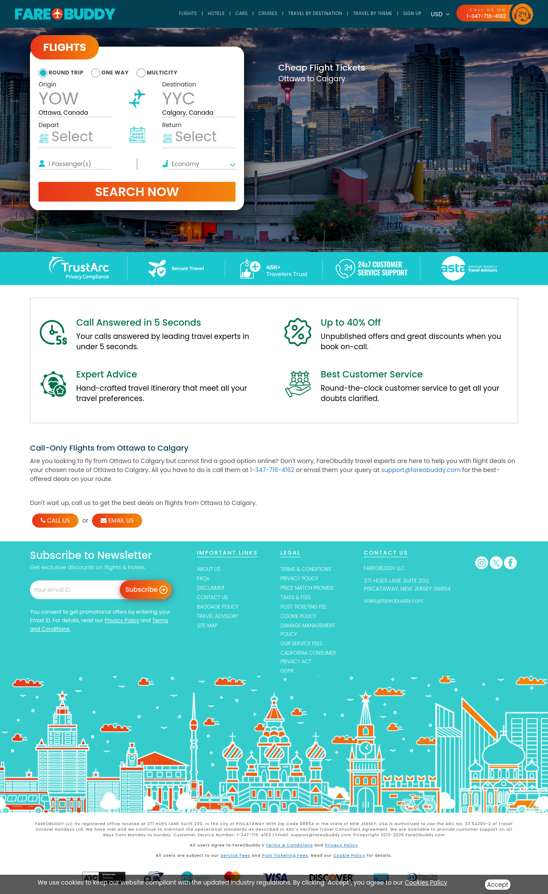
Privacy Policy (121, 620)
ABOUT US (210, 569)
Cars (219, 13)
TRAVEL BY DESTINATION (300, 13)
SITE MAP (208, 627)
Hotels (191, 13)
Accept (498, 884)
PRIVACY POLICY (301, 579)
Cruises (248, 13)
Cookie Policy (348, 857)
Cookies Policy (426, 882)
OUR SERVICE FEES (303, 646)
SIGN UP (408, 13)
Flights (161, 13)
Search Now (137, 191)
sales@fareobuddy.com (397, 601)
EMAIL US (117, 520)
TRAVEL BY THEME (364, 13)
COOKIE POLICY (300, 617)
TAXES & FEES (297, 598)
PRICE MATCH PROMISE (310, 589)
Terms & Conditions (290, 847)
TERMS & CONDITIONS (308, 569)
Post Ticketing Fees (285, 857)
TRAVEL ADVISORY (220, 617)
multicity (177, 72)
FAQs (203, 579)
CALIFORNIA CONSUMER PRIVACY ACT (311, 659)
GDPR (287, 674)
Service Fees (236, 857)
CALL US (55, 520)
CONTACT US (214, 598)
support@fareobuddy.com (421, 470)
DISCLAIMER (212, 589)
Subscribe (141, 589)
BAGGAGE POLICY (220, 608)
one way (124, 72)
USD (437, 14)
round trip (69, 72)
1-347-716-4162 (484, 16)
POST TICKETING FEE (305, 608)
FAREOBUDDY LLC (386, 568)
